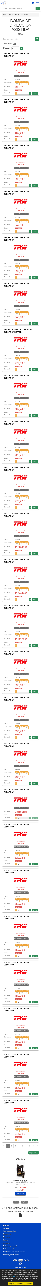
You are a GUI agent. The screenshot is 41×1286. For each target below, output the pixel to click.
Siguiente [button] (24, 1202)
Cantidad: (7, 93)
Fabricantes (7, 1234)
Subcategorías (14, 14)
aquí (14, 1276)
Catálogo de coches (9, 1231)
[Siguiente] (37, 1146)
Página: (6, 48)
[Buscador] (18, 8)
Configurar (29, 1283)
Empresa (6, 1225)
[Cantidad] (23, 93)
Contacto (6, 1228)
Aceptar (11, 1283)
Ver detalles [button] (20, 1193)
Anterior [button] (16, 1202)
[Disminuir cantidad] (16, 93)
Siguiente (33, 1153)
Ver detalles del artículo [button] (21, 76)
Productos (6, 1237)
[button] (21, 48)
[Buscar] (38, 8)
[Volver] (4, 1146)
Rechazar (19, 1283)
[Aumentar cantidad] (30, 93)
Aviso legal (6, 1243)
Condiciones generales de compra (14, 1252)
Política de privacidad (10, 1246)
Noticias (5, 1240)
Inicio (5, 14)
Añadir (35, 93)
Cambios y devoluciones (11, 1255)
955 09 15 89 (20, 1268)
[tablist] (20, 1183)
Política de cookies (9, 1249)
